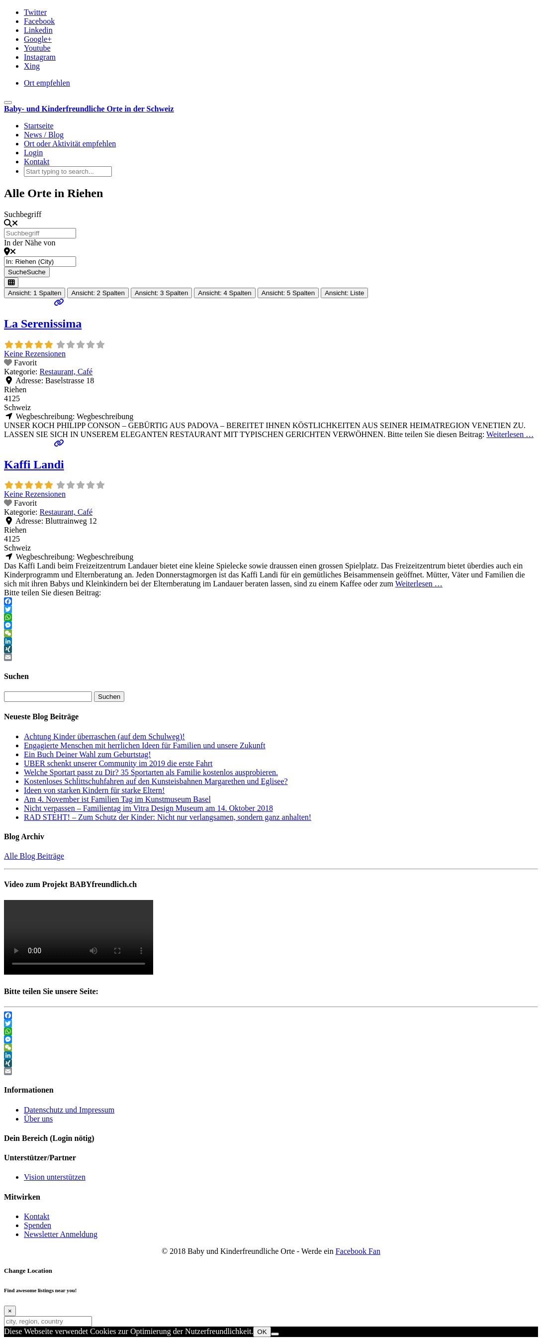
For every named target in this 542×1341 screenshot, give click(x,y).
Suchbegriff (22, 214)
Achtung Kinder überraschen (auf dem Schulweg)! (104, 736)
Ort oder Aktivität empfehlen (70, 143)
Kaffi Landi (34, 464)
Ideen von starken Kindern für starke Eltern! (94, 790)
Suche (27, 272)
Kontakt (37, 161)
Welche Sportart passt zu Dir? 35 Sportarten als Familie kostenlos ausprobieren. (151, 772)
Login (33, 152)
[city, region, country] (48, 1321)
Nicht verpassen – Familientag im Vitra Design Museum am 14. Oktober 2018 (148, 808)
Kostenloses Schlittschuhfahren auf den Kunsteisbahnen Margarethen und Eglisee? (156, 781)
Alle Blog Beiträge (34, 856)
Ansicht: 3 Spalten (161, 293)
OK (262, 1332)
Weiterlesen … (510, 434)
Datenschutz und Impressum (69, 1110)
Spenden (37, 1225)
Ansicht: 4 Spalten (224, 293)
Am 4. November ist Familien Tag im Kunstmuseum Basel (117, 799)
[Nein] (275, 1334)
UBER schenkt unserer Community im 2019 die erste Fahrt (118, 763)
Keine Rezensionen (35, 353)
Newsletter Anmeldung (60, 1234)
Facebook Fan (358, 1251)
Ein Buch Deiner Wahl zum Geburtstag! (87, 754)
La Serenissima (43, 323)
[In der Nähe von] (40, 261)
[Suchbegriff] (40, 233)
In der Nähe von (30, 242)
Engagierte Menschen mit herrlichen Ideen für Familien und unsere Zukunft (145, 745)
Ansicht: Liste (344, 293)
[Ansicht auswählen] (11, 282)
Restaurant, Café (66, 371)
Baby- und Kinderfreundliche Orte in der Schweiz (89, 109)
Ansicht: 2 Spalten (97, 293)
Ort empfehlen (47, 83)
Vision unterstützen (55, 1177)
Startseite (39, 125)
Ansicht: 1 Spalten (34, 293)
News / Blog (44, 134)
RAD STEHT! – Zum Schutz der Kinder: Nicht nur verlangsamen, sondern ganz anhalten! (167, 817)
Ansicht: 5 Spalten (288, 293)
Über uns (38, 1119)
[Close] (10, 1311)
